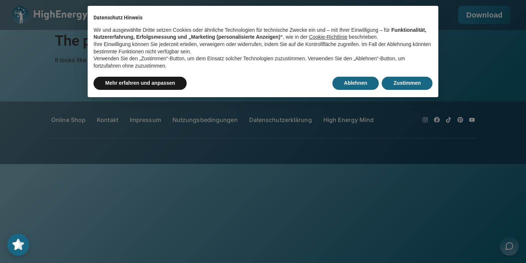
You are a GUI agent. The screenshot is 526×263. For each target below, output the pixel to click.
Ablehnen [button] (355, 83)
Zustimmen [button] (407, 83)
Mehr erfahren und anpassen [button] (140, 83)
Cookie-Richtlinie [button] (328, 37)
